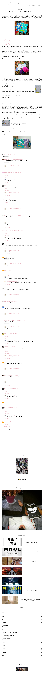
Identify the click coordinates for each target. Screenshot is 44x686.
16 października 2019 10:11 (18, 237)
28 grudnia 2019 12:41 (16, 421)
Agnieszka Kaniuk (8, 172)
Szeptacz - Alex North (22, 486)
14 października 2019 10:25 (18, 165)
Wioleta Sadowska (8, 159)
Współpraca (38, 3)
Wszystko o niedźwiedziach (9, 41)
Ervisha (6, 301)
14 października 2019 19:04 (16, 257)
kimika (5, 401)
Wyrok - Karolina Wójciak (6, 626)
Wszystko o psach (7, 40)
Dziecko (28, 3)
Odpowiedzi (7, 164)
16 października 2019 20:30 (15, 388)
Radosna (6, 199)
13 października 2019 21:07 (12, 185)
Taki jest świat (7, 257)
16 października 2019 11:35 (14, 281)
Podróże (33, 5)
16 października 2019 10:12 (18, 263)
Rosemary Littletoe (8, 215)
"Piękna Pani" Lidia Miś (6, 631)
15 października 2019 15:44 (20, 320)
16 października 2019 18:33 (15, 375)
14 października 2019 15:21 (17, 243)
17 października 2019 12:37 (18, 381)
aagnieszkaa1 (7, 388)
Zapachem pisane (8, 243)
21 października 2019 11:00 (18, 415)
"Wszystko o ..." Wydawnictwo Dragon (8, 633)
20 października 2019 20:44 (12, 407)
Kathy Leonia (7, 375)
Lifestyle (33, 3)
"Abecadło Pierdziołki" (5, 636)
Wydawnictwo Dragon (11, 154)
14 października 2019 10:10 (18, 215)
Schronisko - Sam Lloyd (32, 590)
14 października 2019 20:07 (11, 270)
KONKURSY (4, 629)
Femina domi (9, 165)
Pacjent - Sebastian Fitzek (6, 638)
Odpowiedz (7, 169)
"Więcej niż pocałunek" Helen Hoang (8, 635)
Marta (5, 407)
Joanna (5, 333)
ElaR (5, 270)
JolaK (5, 362)
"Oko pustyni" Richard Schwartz (32, 571)
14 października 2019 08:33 (13, 199)
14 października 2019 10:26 (18, 222)
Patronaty (28, 5)
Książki (18, 3)
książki (7, 154)
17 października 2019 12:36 (18, 340)
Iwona (5, 185)
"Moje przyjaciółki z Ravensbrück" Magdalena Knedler (11, 639)
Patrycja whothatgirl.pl (9, 320)
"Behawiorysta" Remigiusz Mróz (32, 551)
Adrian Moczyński (8, 421)
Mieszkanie (39, 5)
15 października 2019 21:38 (20, 346)
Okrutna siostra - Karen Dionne (32, 580)
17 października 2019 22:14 (12, 401)
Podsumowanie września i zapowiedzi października (10, 641)
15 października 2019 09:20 (13, 301)
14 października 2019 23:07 (14, 288)
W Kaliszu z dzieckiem (32, 561)
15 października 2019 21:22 (13, 333)
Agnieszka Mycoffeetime (9, 346)
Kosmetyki (23, 3)
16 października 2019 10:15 (18, 313)
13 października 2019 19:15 (18, 159)
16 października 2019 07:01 (12, 362)
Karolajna (6, 288)
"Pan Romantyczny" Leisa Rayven (7, 628)
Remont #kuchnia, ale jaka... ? (32, 542)
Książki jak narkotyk (8, 202)
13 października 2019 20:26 (17, 172)
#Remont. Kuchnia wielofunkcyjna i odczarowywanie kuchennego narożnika (30, 600)
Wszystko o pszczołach (8, 43)
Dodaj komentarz (6, 426)
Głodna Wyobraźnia (8, 230)
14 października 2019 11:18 (18, 230)
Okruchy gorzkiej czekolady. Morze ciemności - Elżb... (11, 632)
